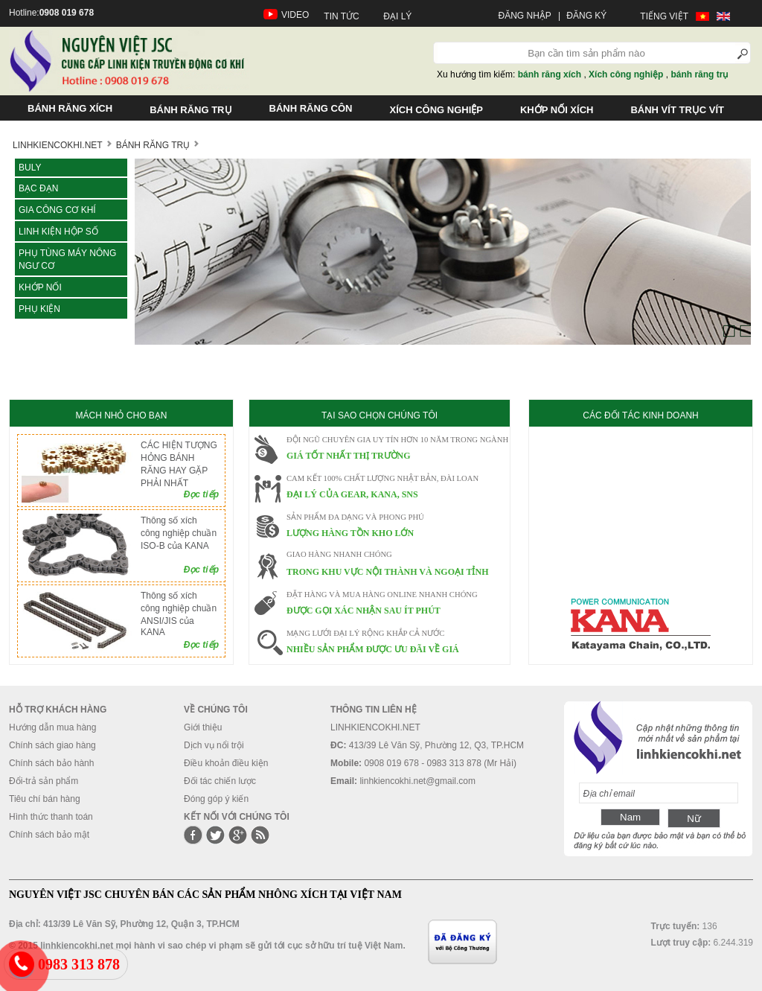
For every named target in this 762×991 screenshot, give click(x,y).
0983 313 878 (79, 964)
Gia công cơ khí (57, 210)
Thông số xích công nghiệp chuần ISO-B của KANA (179, 533)
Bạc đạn (38, 188)
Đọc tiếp (201, 494)
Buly (30, 167)
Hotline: (51, 12)
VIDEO (295, 15)
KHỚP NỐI (40, 287)
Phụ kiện (39, 309)
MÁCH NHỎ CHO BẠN (121, 415)
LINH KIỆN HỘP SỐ (58, 231)
